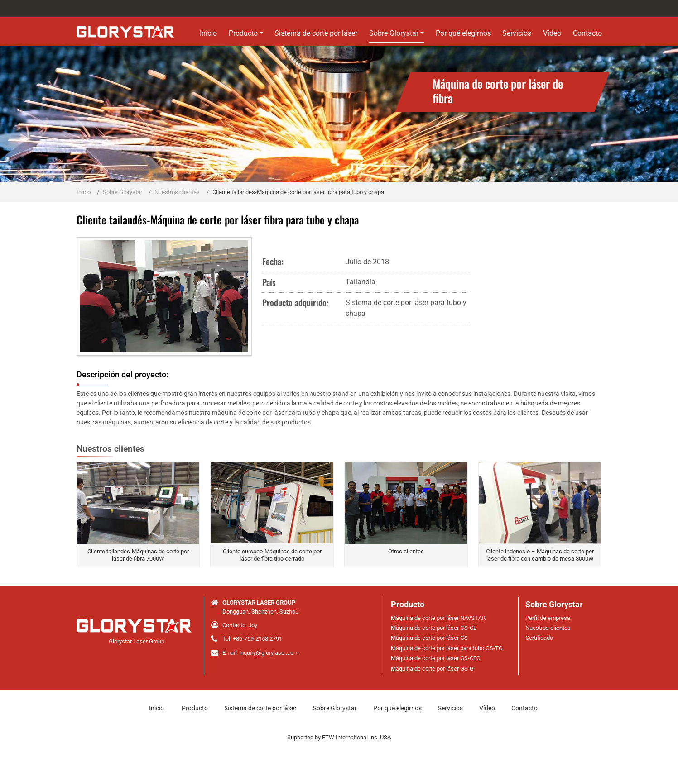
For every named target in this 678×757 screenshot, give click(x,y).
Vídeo (552, 33)
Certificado (539, 637)
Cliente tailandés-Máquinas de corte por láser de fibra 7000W (138, 555)
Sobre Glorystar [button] (393, 33)
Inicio (208, 33)
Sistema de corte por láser (315, 33)
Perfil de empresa (547, 617)
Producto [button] (243, 33)
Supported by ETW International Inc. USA (339, 737)
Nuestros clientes (177, 192)
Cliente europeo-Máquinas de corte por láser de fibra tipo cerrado (272, 555)
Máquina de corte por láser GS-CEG (436, 658)
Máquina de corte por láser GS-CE (433, 627)
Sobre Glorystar (122, 192)
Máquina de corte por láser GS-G (432, 668)
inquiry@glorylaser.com (268, 652)
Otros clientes (406, 551)
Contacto (587, 33)
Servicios (516, 33)
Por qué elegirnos (463, 33)
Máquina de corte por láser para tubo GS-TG (447, 648)
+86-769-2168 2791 (257, 638)
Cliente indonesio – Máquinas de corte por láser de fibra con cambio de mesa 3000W (540, 555)
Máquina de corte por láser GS (429, 637)
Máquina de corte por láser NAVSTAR (438, 617)
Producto (407, 604)
